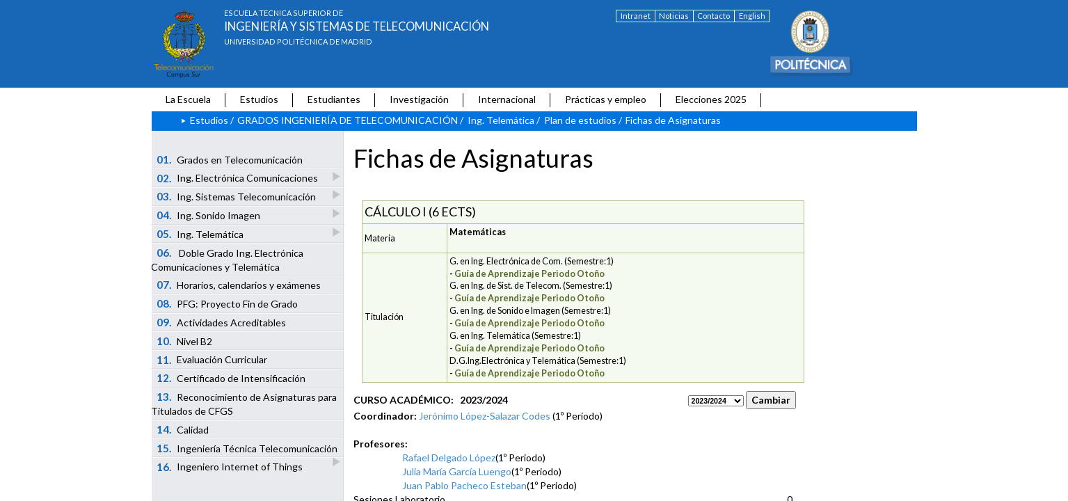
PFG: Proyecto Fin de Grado (227, 303)
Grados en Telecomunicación (230, 159)
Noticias (674, 15)
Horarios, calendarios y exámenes (239, 284)
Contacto (713, 15)
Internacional (507, 99)
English (752, 15)
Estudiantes (334, 99)
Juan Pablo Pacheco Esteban (464, 485)
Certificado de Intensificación (231, 378)
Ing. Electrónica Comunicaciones (238, 177)
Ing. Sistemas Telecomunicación (237, 195)
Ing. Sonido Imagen (209, 214)
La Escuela (188, 99)
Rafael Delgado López (448, 457)
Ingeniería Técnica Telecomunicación (248, 449)
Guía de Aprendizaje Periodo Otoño (529, 274)
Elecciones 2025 (711, 99)
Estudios (259, 99)
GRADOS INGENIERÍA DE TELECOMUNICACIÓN (347, 120)
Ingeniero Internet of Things (230, 467)
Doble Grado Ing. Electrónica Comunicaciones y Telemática (227, 259)
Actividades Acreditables (221, 322)
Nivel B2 (184, 341)
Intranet (636, 15)
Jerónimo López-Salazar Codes (484, 416)
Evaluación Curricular (212, 359)
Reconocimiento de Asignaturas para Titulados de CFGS (244, 403)
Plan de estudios (580, 120)
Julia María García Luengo (456, 471)
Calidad (183, 429)
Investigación (419, 99)
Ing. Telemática (501, 120)
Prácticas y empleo (605, 99)
